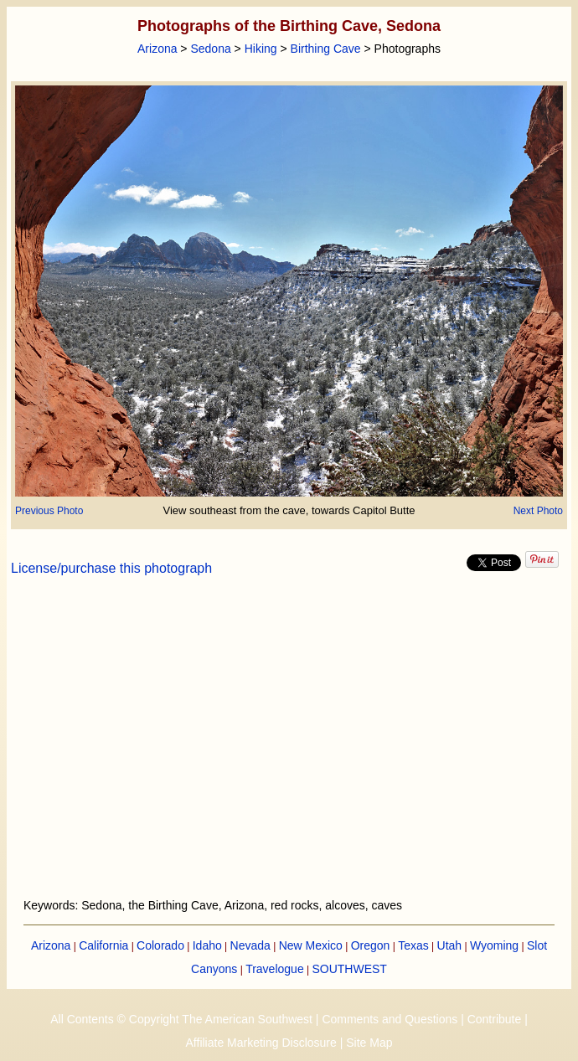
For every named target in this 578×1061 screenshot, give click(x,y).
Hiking (261, 48)
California (103, 945)
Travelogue (274, 969)
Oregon (370, 945)
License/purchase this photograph (111, 568)
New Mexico (311, 945)
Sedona (210, 48)
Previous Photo (49, 511)
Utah (449, 945)
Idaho (207, 945)
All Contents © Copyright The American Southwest (181, 1019)
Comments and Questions (389, 1019)
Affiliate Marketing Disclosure (261, 1042)
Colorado (160, 945)
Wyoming (494, 945)
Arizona (157, 48)
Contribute (494, 1019)
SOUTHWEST (349, 969)
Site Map (369, 1042)
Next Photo (538, 511)
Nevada (250, 945)
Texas (413, 945)
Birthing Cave (326, 48)
